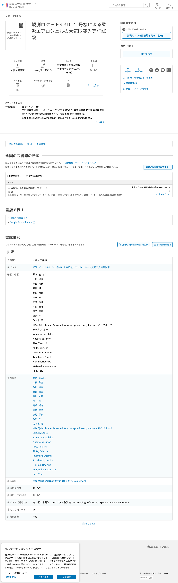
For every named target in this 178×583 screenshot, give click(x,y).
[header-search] (129, 5)
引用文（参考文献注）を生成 (137, 78)
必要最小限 (43, 576)
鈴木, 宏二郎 (39, 377)
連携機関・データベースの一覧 (81, 162)
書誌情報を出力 (131, 83)
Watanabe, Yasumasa (44, 469)
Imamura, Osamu (42, 455)
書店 (29, 143)
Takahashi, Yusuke (43, 460)
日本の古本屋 (18, 218)
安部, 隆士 (38, 391)
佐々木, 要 (38, 423)
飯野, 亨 (37, 419)
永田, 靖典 (38, 387)
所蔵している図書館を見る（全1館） (146, 35)
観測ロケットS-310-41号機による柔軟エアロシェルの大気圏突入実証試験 (71, 267)
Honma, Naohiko (42, 464)
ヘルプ (158, 5)
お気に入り (128, 70)
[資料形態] (35, 176)
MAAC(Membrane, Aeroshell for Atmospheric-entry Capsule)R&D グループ (72, 428)
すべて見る (93, 85)
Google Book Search (22, 222)
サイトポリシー (99, 573)
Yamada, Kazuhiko (43, 437)
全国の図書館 (16, 143)
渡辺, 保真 (38, 414)
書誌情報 (41, 143)
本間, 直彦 (38, 409)
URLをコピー (139, 70)
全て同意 (67, 576)
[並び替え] (15, 176)
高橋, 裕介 (38, 405)
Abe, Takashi (40, 446)
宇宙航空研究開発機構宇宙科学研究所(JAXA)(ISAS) (59, 481)
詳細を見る (11, 576)
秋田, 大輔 (38, 396)
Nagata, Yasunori (42, 442)
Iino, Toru (38, 474)
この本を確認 (162, 194)
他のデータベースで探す (135, 88)
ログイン (170, 5)
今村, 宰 (37, 400)
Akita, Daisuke (40, 451)
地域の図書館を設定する (159, 167)
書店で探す (146, 54)
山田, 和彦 (38, 382)
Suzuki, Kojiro (40, 432)
